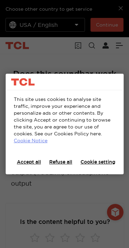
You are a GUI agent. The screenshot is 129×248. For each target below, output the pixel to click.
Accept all (29, 162)
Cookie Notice (30, 140)
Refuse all (60, 162)
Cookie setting (97, 162)
